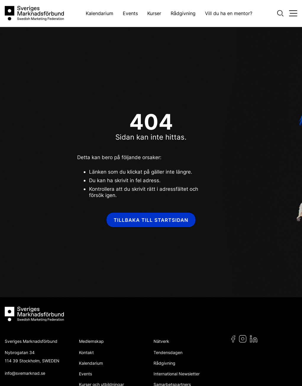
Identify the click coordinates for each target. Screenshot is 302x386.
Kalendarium (99, 13)
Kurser (154, 13)
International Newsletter (177, 373)
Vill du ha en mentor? (228, 13)
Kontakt (86, 352)
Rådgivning (183, 13)
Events (130, 13)
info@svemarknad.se (25, 373)
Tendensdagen (168, 352)
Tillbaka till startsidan (151, 220)
